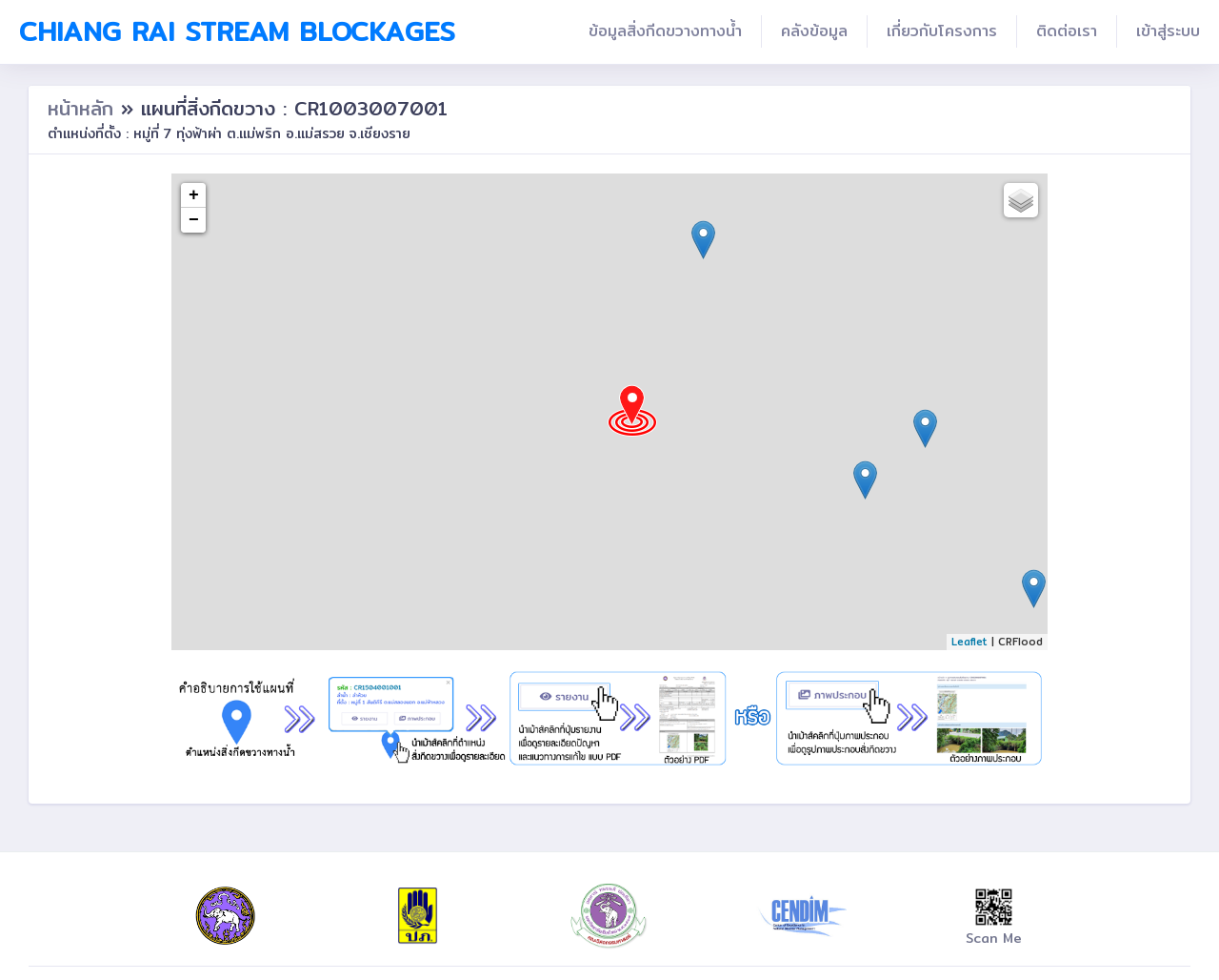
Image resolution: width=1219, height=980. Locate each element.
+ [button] (194, 195)
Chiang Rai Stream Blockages (237, 31)
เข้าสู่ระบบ (1168, 31)
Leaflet (969, 641)
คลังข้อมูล (814, 31)
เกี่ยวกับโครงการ (942, 31)
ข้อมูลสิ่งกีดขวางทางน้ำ (665, 31)
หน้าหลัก (84, 108)
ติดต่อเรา (1066, 31)
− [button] (194, 220)
